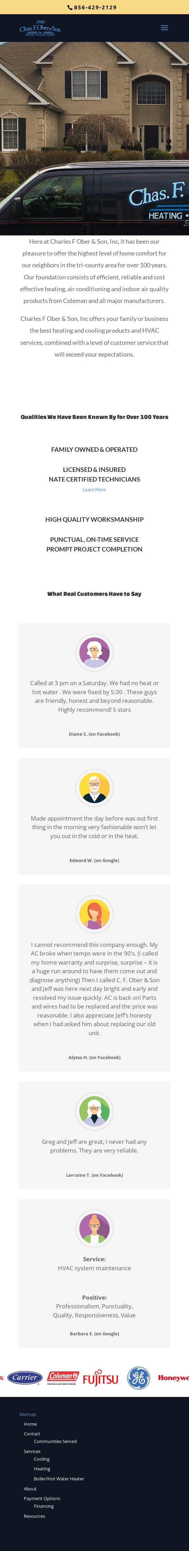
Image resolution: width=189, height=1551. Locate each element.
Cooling (42, 1459)
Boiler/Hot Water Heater (59, 1479)
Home (30, 1424)
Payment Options (42, 1498)
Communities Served (55, 1441)
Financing (44, 1506)
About (30, 1489)
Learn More (94, 489)
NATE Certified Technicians (94, 479)
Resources (34, 1516)
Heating (42, 1468)
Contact (32, 1434)
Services (32, 1451)
